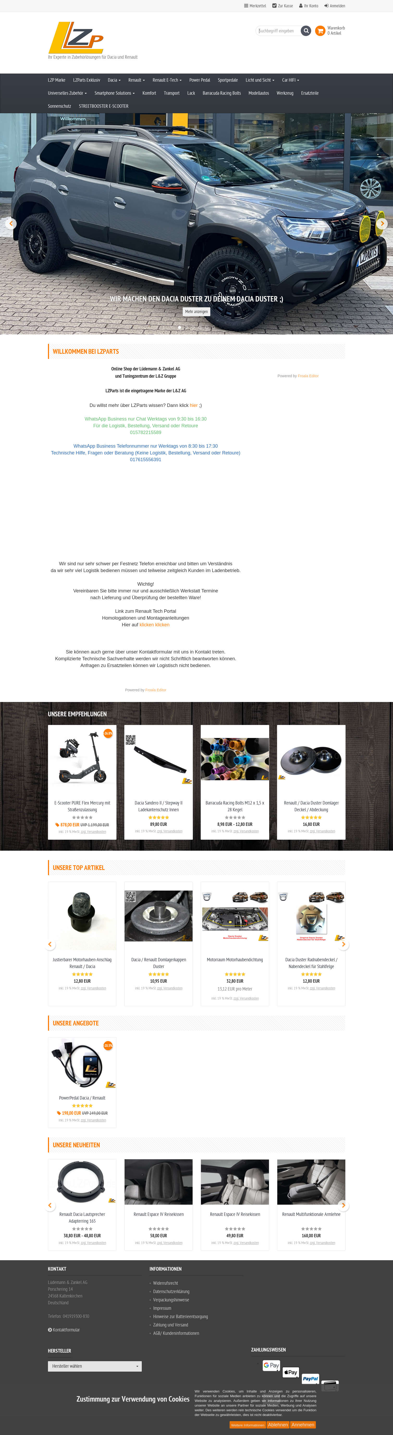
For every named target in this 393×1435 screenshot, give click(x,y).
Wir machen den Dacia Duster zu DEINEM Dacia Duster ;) (196, 299)
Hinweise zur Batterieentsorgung (180, 1316)
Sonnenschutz (59, 106)
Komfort (149, 93)
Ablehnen (278, 1424)
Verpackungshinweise (171, 1300)
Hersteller (59, 1352)
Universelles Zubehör (67, 93)
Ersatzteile (310, 93)
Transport (172, 93)
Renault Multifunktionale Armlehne (311, 1214)
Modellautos (259, 93)
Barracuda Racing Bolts (222, 93)
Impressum (162, 1308)
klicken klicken (155, 624)
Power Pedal (199, 80)
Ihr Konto (311, 6)
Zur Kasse (285, 6)
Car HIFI (290, 80)
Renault (136, 80)
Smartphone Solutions (115, 93)
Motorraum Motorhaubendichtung (235, 960)
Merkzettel (258, 6)
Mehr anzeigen (196, 311)
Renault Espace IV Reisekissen (159, 1214)
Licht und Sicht (260, 80)
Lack (191, 93)
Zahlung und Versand (170, 1325)
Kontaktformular (64, 1330)
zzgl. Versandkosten (93, 832)
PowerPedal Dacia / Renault (82, 1098)
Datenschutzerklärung (171, 1291)
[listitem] (303, 1363)
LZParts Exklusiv (86, 80)
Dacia (114, 80)
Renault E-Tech (167, 80)
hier (194, 405)
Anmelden (337, 6)
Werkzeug (285, 93)
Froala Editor (155, 690)
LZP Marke (56, 80)
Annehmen (303, 1424)
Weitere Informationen (248, 1425)
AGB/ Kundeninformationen (176, 1333)
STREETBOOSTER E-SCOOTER (103, 106)
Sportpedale (228, 80)
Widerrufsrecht (165, 1283)
